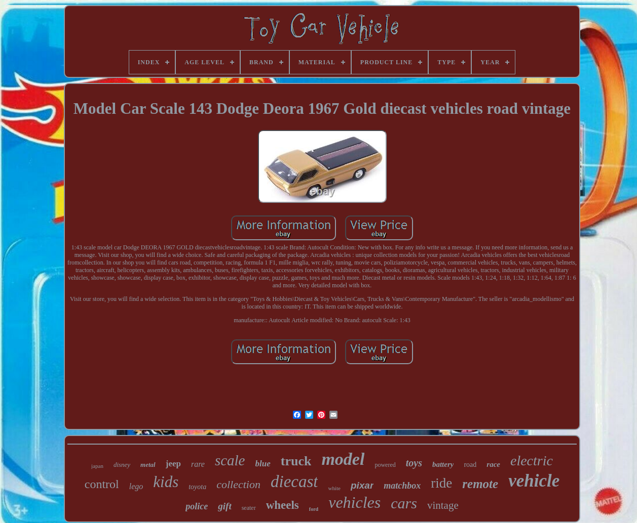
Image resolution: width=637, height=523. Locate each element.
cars (404, 503)
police (196, 506)
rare (198, 464)
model (342, 459)
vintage (443, 505)
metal (148, 464)
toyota (197, 487)
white (334, 488)
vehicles (354, 502)
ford (313, 509)
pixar (362, 485)
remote (480, 484)
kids (165, 482)
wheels (282, 505)
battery (443, 464)
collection (238, 484)
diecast (294, 481)
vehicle (533, 481)
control (102, 484)
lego (136, 486)
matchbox (402, 486)
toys (414, 462)
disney (122, 464)
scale (230, 460)
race (493, 464)
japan (97, 466)
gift (224, 506)
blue (263, 463)
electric (531, 460)
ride (441, 483)
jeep (173, 463)
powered (384, 464)
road (470, 464)
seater (249, 507)
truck (296, 461)
